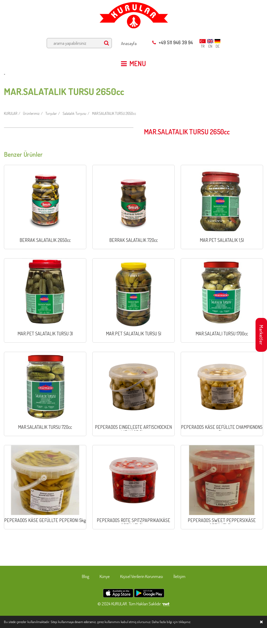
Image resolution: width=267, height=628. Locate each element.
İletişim (179, 576)
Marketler (261, 335)
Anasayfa (129, 43)
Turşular (51, 113)
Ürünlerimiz (31, 113)
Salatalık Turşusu (74, 113)
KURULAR (10, 113)
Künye (105, 576)
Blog (85, 576)
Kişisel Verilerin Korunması (141, 576)
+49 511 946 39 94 (172, 42)
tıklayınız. (185, 622)
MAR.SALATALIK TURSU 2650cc (114, 113)
